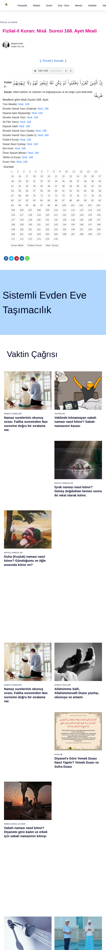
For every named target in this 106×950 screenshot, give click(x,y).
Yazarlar (59, 414)
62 (70, 191)
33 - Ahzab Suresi (45, 716)
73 (56, 196)
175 (47, 239)
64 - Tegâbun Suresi (12, 779)
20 (49, 176)
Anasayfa (22, 5)
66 (100, 191)
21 (56, 176)
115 (99, 210)
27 (100, 176)
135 (82, 220)
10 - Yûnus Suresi (11, 696)
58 (41, 191)
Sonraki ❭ (60, 60)
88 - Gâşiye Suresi (45, 804)
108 (39, 210)
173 (30, 239)
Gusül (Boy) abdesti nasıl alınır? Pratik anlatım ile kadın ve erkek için (26, 559)
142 (47, 224)
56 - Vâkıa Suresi (80, 736)
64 (85, 191)
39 (92, 181)
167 (73, 234)
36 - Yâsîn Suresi (45, 731)
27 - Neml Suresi (45, 686)
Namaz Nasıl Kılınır (65, 551)
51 (85, 186)
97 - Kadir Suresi (79, 754)
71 (41, 196)
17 (27, 176)
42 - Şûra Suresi (79, 665)
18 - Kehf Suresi (10, 736)
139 (22, 224)
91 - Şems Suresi (45, 819)
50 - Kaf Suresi (79, 706)
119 (39, 215)
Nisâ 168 (23, 104)
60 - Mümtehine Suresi (13, 759)
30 (27, 181)
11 (73, 171)
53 (100, 186)
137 (99, 220)
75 (70, 196)
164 (47, 234)
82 (27, 200)
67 (12, 196)
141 (39, 224)
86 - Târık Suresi (44, 794)
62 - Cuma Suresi (11, 769)
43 (27, 186)
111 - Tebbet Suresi (81, 824)
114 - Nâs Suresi (79, 839)
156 (73, 229)
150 (22, 229)
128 (22, 220)
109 (47, 210)
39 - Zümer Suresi (80, 650)
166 (64, 234)
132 (56, 220)
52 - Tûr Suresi (79, 716)
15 (12, 176)
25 (85, 176)
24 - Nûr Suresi (44, 671)
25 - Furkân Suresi (45, 676)
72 (49, 196)
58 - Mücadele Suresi (12, 749)
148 (99, 224)
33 (49, 181)
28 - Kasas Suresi (45, 691)
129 (30, 220)
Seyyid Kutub (17, 43)
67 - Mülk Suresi (10, 794)
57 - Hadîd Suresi (80, 741)
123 (73, 215)
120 (47, 215)
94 (19, 205)
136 (90, 220)
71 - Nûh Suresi (10, 814)
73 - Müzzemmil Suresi (13, 824)
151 (30, 229)
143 (56, 224)
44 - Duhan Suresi (80, 676)
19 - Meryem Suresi (12, 741)
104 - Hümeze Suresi (81, 789)
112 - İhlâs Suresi (80, 829)
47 (56, 186)
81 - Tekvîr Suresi (45, 769)
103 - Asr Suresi (79, 784)
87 (63, 200)
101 (72, 205)
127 (13, 220)
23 (70, 176)
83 (34, 200)
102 (81, 205)
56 (27, 191)
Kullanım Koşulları (45, 862)
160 (13, 234)
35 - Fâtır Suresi (44, 726)
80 (12, 200)
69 (27, 196)
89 (78, 200)
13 (88, 171)
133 (64, 220)
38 (85, 181)
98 (49, 205)
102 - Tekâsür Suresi (81, 779)
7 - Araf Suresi (9, 681)
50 (78, 186)
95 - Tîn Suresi (44, 839)
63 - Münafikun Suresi (12, 774)
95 (27, 205)
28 (12, 181)
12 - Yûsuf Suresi (10, 706)
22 (63, 176)
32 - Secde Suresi (45, 711)
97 (41, 205)
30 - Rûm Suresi (44, 701)
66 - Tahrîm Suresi (11, 789)
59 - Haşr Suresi (10, 754)
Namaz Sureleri (13, 414)
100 (64, 205)
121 (56, 215)
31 (34, 181)
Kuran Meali (8, 167)
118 (30, 215)
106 (22, 210)
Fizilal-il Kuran (8, 22)
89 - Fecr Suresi (44, 809)
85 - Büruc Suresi (45, 789)
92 (100, 200)
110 (56, 210)
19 (41, 176)
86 (56, 200)
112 (73, 210)
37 (78, 181)
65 (92, 191)
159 (99, 229)
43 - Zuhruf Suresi (80, 671)
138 (13, 224)
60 (56, 191)
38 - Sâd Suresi (44, 741)
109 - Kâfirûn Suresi (81, 814)
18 (34, 176)
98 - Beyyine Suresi (81, 759)
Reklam (59, 862)
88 (70, 200)
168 (82, 234)
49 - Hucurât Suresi (81, 701)
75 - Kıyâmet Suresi (12, 834)
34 (56, 181)
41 (12, 186)
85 (49, 200)
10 (66, 171)
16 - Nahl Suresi (10, 726)
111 (64, 210)
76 (78, 196)
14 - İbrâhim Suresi (11, 716)
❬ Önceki (45, 60)
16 (19, 176)
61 (63, 191)
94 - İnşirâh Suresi (45, 834)
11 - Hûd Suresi (10, 701)
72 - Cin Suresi (9, 819)
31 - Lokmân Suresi (46, 706)
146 (82, 224)
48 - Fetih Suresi (79, 696)
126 (99, 215)
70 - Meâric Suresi (11, 809)
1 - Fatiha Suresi (10, 650)
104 (98, 205)
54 (12, 191)
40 (100, 181)
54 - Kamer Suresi (80, 726)
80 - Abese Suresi (45, 764)
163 (39, 234)
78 (92, 196)
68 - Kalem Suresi (11, 799)
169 (90, 234)
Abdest (36, 5)
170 (99, 234)
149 (13, 229)
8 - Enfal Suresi (9, 686)
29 (19, 181)
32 (41, 181)
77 (85, 196)
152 (39, 229)
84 (41, 200)
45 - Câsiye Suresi (80, 681)
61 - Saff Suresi (10, 764)
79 (100, 196)
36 (70, 181)
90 (85, 200)
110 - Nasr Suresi (80, 819)
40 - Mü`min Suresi (80, 655)
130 (39, 220)
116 (13, 215)
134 (73, 220)
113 (82, 210)
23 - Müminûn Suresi (46, 665)
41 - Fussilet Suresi (81, 660)
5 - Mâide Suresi (10, 671)
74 (63, 196)
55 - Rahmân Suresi (81, 731)
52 (92, 186)
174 (39, 239)
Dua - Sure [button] (63, 5)
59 (49, 191)
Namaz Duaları (62, 482)
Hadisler (92, 5)
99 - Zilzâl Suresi (79, 764)
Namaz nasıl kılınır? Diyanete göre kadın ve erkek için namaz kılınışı (77, 559)
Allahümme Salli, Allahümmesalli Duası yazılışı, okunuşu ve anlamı (76, 491)
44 (34, 186)
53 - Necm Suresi (80, 721)
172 (22, 239)
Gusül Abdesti (12, 551)
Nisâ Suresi (52, 245)
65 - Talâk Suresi (10, 784)
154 (56, 229)
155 (64, 229)
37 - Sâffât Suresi (45, 736)
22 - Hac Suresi (44, 660)
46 (49, 186)
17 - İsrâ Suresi (10, 731)
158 (90, 229)
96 (34, 205)
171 (13, 239)
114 (90, 210)
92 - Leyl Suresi (44, 824)
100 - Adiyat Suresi (80, 769)
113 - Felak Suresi (80, 834)
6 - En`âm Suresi (10, 676)
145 (73, 224)
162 (30, 234)
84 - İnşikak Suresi (45, 784)
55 (19, 191)
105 (13, 210)
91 (92, 200)
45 (41, 186)
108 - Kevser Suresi (81, 809)
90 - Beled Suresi (45, 814)
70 (34, 196)
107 (30, 210)
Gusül (49, 5)
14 (95, 171)
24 (78, 176)
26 (92, 176)
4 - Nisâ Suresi (9, 665)
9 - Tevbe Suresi (10, 691)
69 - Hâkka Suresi (11, 804)
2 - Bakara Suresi (11, 655)
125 (90, 215)
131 (47, 220)
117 (22, 215)
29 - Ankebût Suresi (46, 696)
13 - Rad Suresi (10, 711)
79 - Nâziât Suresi (45, 759)
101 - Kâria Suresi (80, 774)
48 (63, 186)
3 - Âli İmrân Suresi (11, 660)
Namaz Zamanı (95, 862)
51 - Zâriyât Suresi (80, 711)
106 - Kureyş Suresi (81, 799)
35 (63, 181)
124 (82, 215)
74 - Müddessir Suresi (12, 829)
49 (70, 186)
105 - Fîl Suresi (79, 794)
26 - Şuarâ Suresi (45, 681)
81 (19, 200)
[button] (22, 5)
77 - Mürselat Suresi (46, 749)
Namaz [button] (78, 5)
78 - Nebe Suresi (45, 754)
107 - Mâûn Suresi (80, 804)
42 (19, 186)
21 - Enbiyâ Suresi (45, 655)
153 (47, 229)
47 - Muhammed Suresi (82, 691)
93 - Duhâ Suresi (45, 829)
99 (56, 205)
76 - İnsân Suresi (10, 839)
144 (64, 224)
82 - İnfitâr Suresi (45, 774)
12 (81, 171)
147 (90, 224)
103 (90, 205)
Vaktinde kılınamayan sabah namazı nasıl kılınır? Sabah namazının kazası (75, 422)
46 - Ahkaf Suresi (79, 686)
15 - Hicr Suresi (10, 721)
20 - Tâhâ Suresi (44, 650)
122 (64, 215)
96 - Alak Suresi (79, 749)
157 (82, 229)
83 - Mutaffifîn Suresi (46, 779)
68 (19, 196)
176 (56, 239)
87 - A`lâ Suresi (44, 799)
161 (22, 234)
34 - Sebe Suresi (45, 721)
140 (30, 224)
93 (12, 205)
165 (56, 234)
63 (78, 191)
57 (34, 191)
